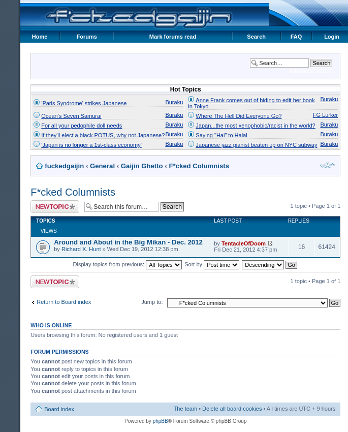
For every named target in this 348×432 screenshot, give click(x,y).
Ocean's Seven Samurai (71, 116)
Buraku (174, 102)
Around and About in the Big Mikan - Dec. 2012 (128, 242)
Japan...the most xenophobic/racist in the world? (255, 125)
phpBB (160, 421)
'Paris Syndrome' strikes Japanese (83, 103)
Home (40, 37)
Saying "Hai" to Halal (221, 135)
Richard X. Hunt (81, 249)
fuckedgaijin (64, 166)
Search (256, 37)
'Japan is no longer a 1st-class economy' (91, 145)
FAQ (296, 37)
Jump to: (152, 302)
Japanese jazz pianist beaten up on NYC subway (256, 145)
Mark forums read (172, 37)
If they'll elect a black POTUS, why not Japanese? (103, 135)
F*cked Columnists (199, 166)
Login (331, 37)
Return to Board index (64, 302)
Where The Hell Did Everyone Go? (238, 116)
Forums (87, 37)
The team (185, 409)
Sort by (211, 264)
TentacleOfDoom (244, 243)
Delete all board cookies (232, 409)
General (102, 166)
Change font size (327, 165)
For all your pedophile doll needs (81, 125)
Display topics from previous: (127, 264)
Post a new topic (54, 206)
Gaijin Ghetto (142, 166)
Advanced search (310, 71)
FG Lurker (325, 115)
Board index (59, 409)
